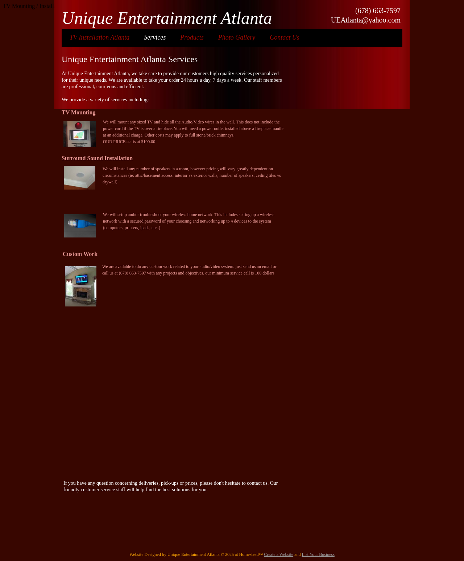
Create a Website (278, 554)
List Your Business (318, 554)
